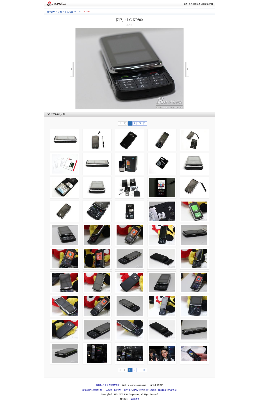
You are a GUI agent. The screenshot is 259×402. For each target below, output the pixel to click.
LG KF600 (52, 114)
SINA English (150, 390)
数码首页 (188, 4)
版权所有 (135, 399)
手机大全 (68, 11)
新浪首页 (198, 4)
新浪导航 (208, 4)
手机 (60, 11)
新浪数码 (51, 11)
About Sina (97, 390)
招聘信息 (128, 390)
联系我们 (118, 390)
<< (72, 69)
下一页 (142, 123)
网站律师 (138, 390)
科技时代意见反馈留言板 (108, 385)
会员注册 (162, 390)
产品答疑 (172, 390)
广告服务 (108, 390)
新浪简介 (86, 390)
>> (187, 69)
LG (76, 11)
